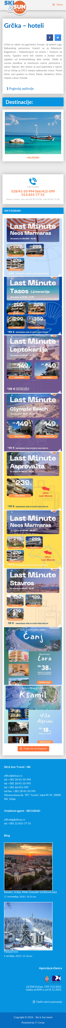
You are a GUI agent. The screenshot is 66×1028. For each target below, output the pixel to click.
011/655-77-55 (33, 195)
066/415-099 (45, 191)
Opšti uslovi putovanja (47, 1002)
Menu (57, 4)
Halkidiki (33, 157)
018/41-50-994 (22, 191)
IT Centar (40, 1023)
